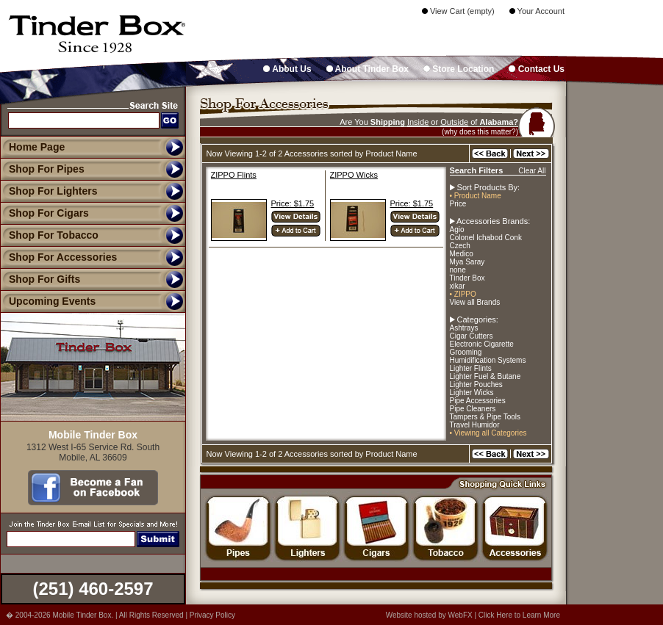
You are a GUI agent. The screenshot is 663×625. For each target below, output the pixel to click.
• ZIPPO (463, 294)
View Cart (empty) (458, 11)
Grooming (466, 352)
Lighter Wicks (472, 393)
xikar (457, 286)
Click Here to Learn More (519, 615)
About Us (287, 69)
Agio (457, 229)
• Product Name (475, 196)
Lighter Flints (471, 368)
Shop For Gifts (40, 279)
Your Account (537, 11)
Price (458, 204)
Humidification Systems (488, 360)
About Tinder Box (367, 69)
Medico (461, 254)
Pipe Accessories (478, 401)
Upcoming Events (48, 301)
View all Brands (475, 302)
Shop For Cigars (44, 213)
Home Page (37, 147)
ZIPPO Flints (234, 174)
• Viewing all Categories (488, 433)
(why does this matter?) (480, 132)
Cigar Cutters (471, 336)
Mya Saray (467, 262)
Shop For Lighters (49, 191)
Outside (454, 122)
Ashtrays (464, 328)
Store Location (458, 69)
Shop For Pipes (42, 169)
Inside (418, 122)
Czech (460, 246)
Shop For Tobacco (49, 235)
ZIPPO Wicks (354, 174)
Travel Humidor (475, 425)
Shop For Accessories (58, 257)
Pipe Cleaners (473, 409)
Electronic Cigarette (482, 344)
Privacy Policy (212, 615)
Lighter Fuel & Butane (485, 376)
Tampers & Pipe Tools (485, 417)
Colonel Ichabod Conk (486, 238)
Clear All (531, 171)
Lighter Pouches (476, 384)
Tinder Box (467, 278)
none (458, 270)
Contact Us (537, 69)
